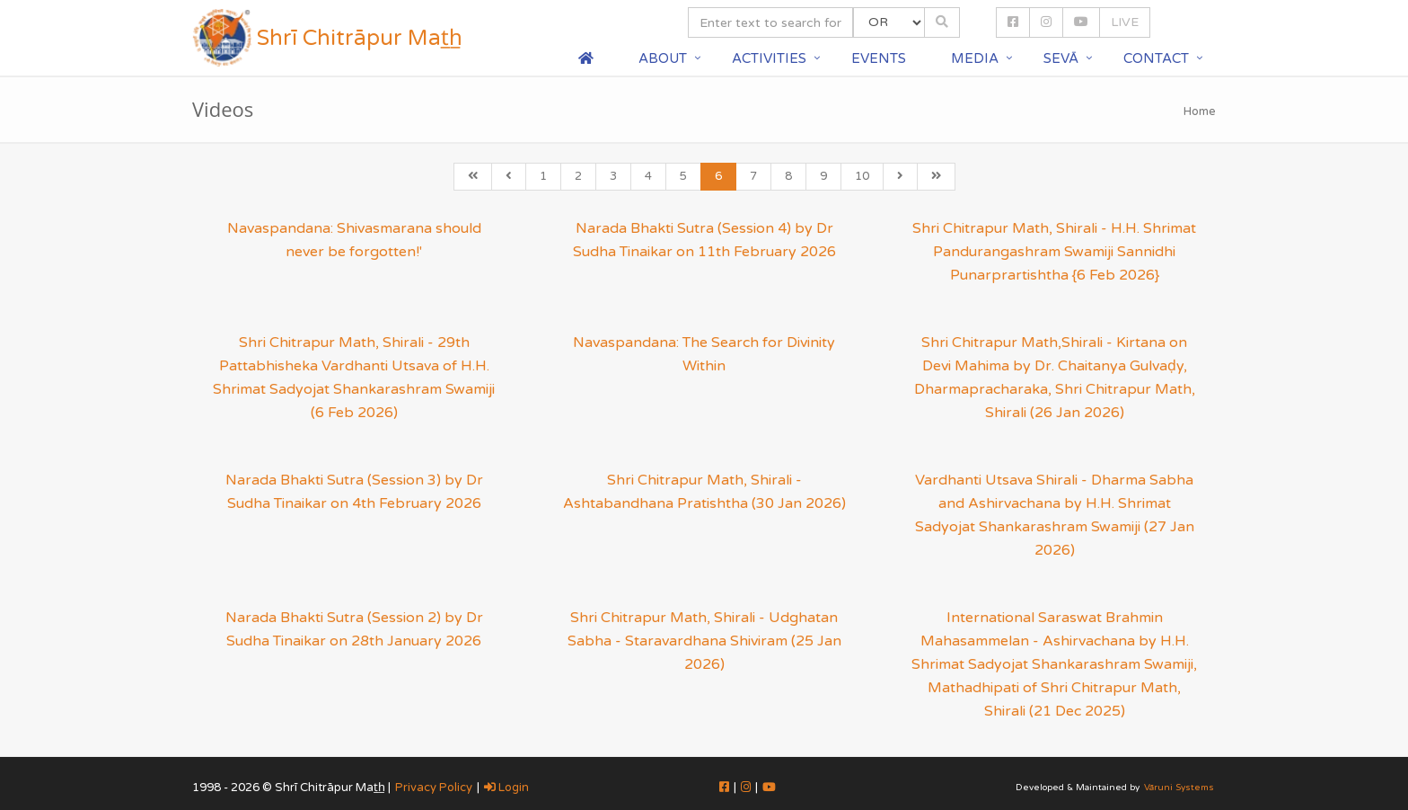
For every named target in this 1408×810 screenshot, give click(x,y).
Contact (1156, 58)
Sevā (1060, 58)
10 (862, 176)
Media (975, 58)
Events (878, 58)
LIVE (1125, 22)
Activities (769, 58)
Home (1200, 111)
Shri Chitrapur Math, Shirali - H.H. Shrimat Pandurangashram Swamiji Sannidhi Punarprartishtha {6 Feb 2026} (1054, 251)
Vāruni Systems (1179, 787)
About (662, 58)
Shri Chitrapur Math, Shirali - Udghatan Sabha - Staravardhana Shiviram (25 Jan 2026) (704, 641)
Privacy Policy (433, 787)
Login (506, 787)
